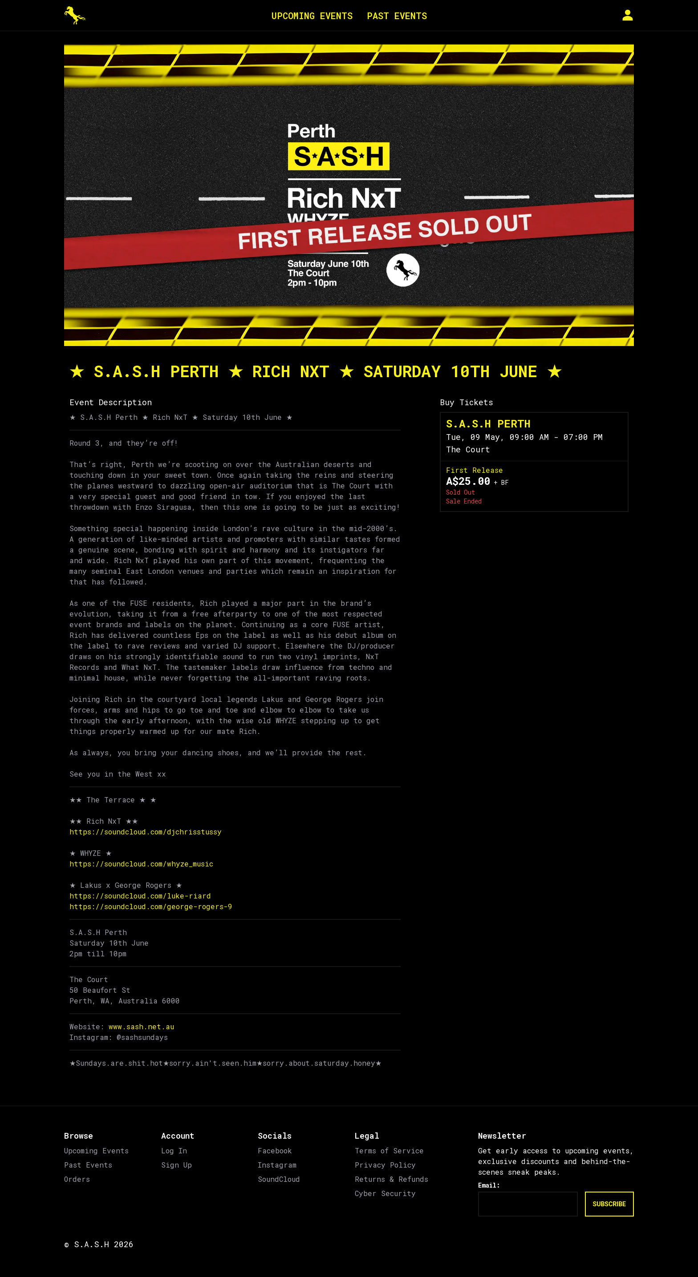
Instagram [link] (277, 1164)
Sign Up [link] (176, 1164)
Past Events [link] (88, 1164)
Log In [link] (174, 1150)
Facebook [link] (275, 1150)
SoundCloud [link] (279, 1179)
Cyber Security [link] (385, 1193)
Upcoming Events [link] (96, 1150)
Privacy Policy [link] (385, 1164)
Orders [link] (77, 1179)
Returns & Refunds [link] (391, 1179)
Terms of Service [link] (389, 1150)
